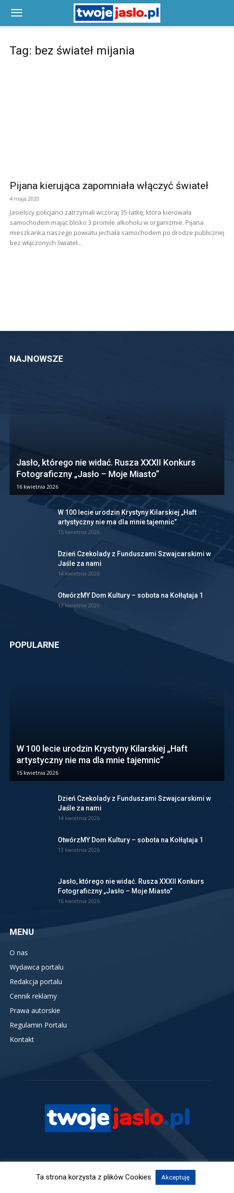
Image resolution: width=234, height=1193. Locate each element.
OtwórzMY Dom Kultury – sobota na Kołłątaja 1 (130, 595)
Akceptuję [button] (175, 1177)
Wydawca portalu (37, 967)
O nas (19, 952)
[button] (16, 13)
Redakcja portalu (36, 981)
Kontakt (22, 1039)
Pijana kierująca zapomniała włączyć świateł (109, 186)
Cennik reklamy (33, 996)
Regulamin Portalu (38, 1024)
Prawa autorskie (35, 1010)
